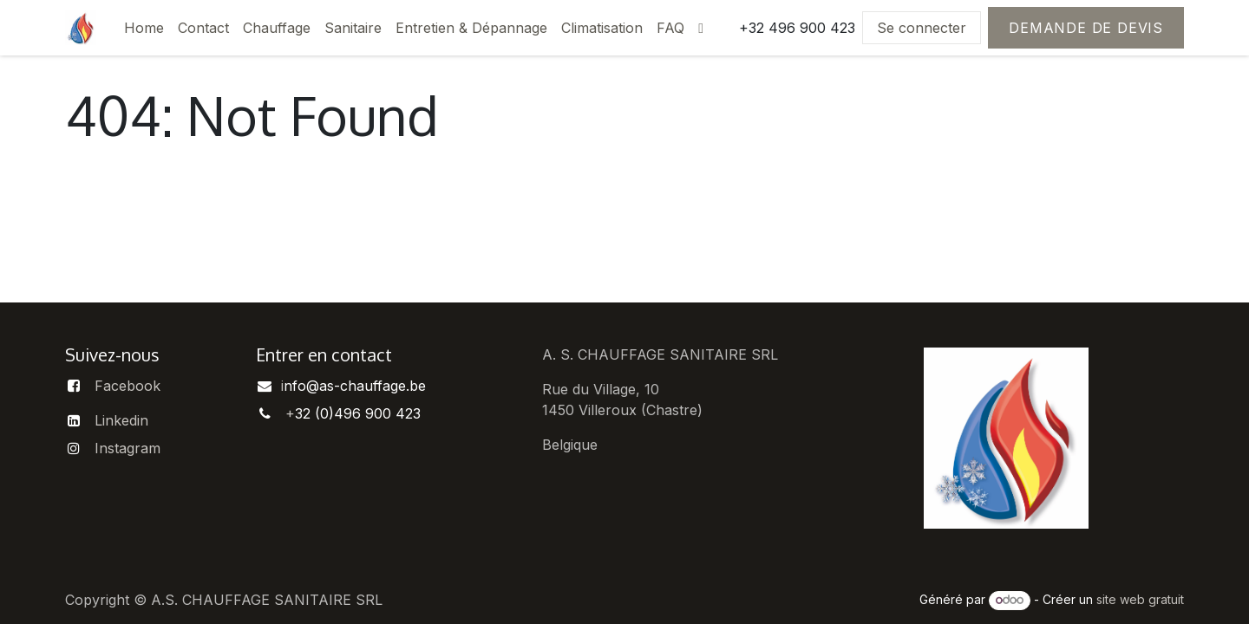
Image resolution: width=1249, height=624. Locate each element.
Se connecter (921, 27)
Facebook (127, 385)
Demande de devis (1086, 27)
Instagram (127, 448)
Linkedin (121, 420)
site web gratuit (1140, 599)
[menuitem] (144, 27)
